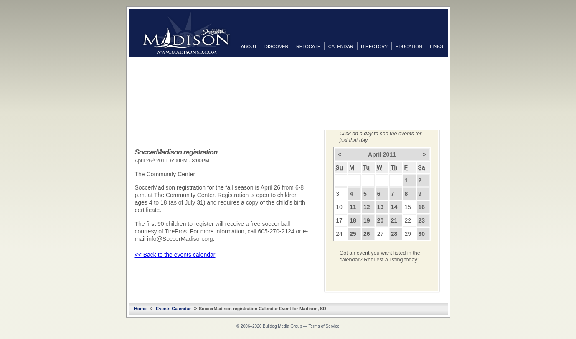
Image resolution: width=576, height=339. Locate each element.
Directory (374, 46)
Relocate (308, 46)
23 (421, 220)
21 (394, 220)
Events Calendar (173, 308)
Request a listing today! (391, 260)
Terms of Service (323, 326)
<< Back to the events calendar (175, 254)
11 (353, 207)
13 (380, 207)
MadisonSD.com (186, 32)
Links (436, 46)
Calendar (340, 46)
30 (421, 233)
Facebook (456, 65)
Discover (276, 46)
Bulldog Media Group (282, 326)
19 (366, 220)
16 (421, 207)
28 (394, 233)
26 (366, 233)
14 (394, 207)
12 (366, 207)
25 (353, 233)
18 (353, 220)
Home (140, 308)
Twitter (456, 79)
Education (409, 46)
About (249, 46)
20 (380, 220)
